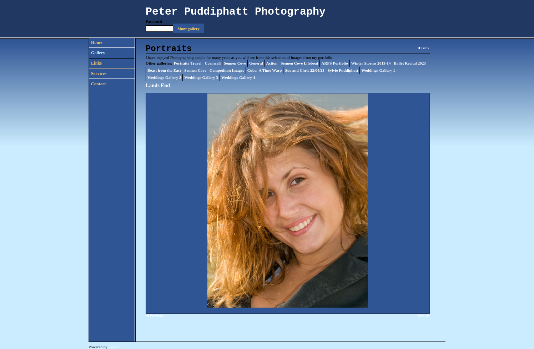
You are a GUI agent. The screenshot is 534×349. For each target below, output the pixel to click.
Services (98, 73)
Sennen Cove (235, 63)
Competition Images (227, 70)
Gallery (98, 52)
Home (96, 42)
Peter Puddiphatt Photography (236, 12)
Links (96, 63)
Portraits (181, 63)
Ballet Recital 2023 (409, 63)
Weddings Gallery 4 (238, 77)
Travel (196, 63)
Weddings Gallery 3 (201, 77)
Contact (98, 83)
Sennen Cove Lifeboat (299, 63)
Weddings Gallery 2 (164, 77)
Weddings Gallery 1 (378, 70)
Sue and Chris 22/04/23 (304, 70)
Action (272, 63)
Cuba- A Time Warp (264, 70)
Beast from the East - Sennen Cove (176, 70)
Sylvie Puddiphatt (343, 70)
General (256, 63)
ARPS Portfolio (334, 63)
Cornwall (213, 63)
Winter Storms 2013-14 (371, 63)
